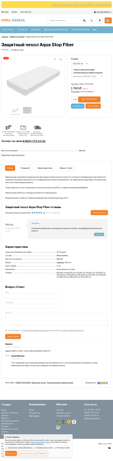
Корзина (60, 410)
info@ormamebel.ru (92, 418)
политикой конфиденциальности (36, 330)
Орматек (60, 262)
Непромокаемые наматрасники (60, 383)
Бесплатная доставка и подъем (86, 73)
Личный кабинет (63, 416)
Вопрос (8, 312)
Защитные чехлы (39, 383)
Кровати (4, 415)
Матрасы (5, 418)
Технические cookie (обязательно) (19, 448)
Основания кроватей (10, 421)
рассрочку (76, 92)
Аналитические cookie (43, 448)
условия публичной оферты (72, 330)
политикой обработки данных (40, 442)
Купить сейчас (93, 106)
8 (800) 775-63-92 (34, 141)
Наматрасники (7, 423)
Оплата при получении (83, 70)
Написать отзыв (99, 212)
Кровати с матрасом (9, 413)
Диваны (4, 432)
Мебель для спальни (9, 429)
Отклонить (42, 453)
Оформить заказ (63, 413)
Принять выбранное (27, 453)
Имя (6, 292)
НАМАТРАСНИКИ (23, 383)
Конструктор (34, 413)
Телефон (9, 302)
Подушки (5, 426)
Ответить (99, 234)
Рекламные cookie (62, 448)
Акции (4, 410)
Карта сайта (34, 416)
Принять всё (11, 453)
